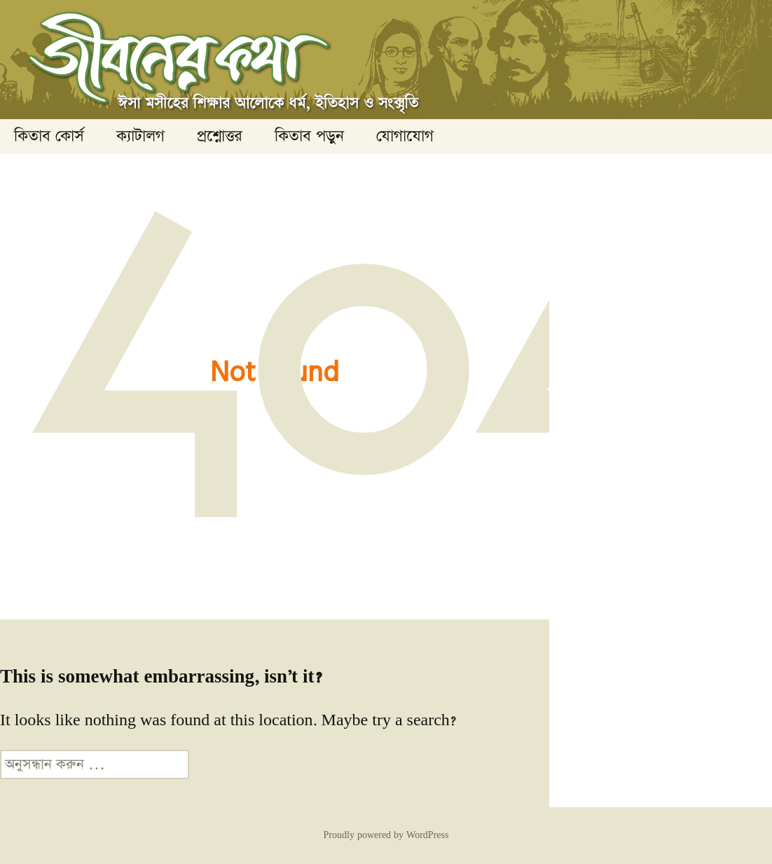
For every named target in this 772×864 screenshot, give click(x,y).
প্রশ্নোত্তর (219, 136)
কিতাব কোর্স (49, 136)
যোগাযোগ (405, 136)
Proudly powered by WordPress (386, 835)
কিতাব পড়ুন (309, 136)
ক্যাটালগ (140, 136)
